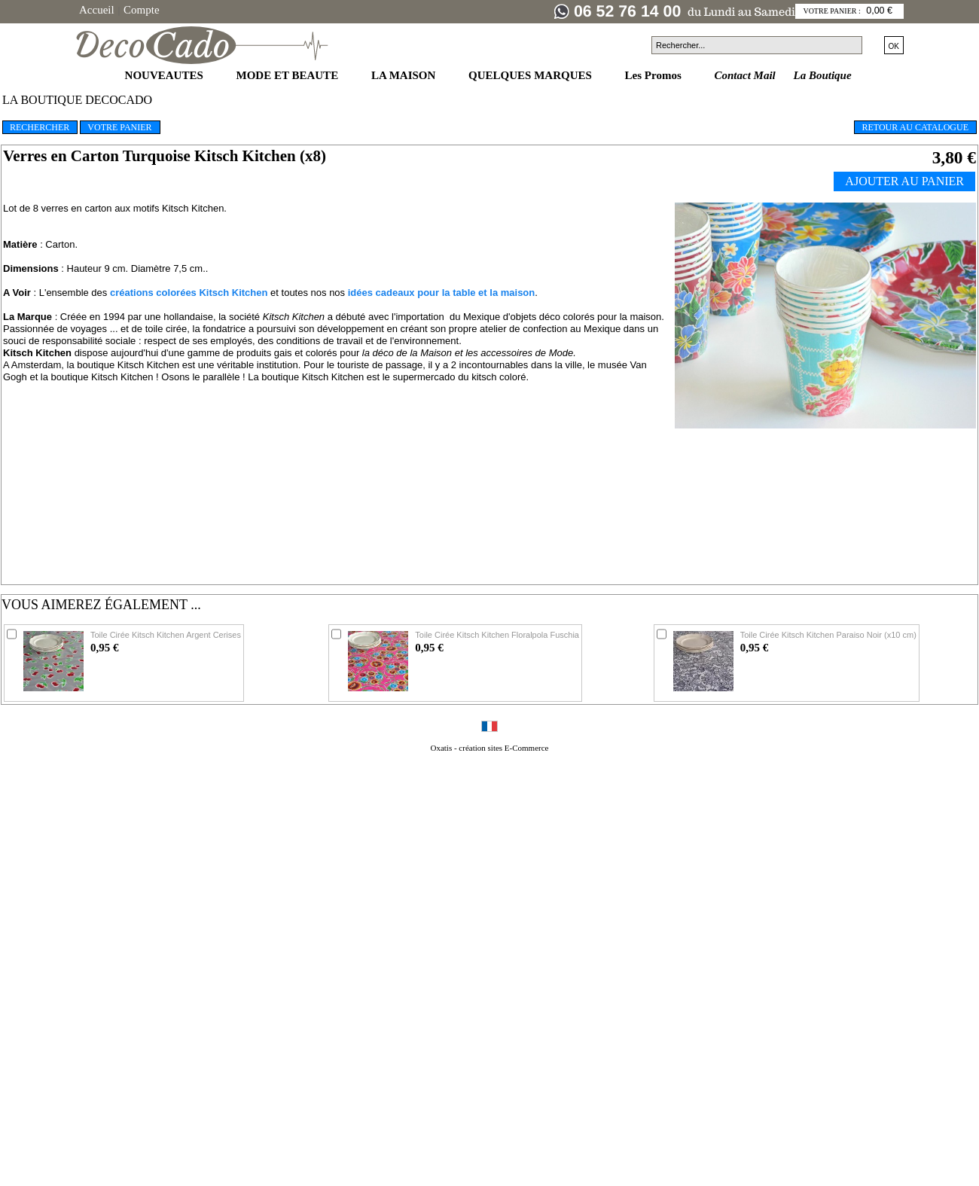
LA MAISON (404, 75)
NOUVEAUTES (165, 75)
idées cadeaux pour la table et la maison (441, 292)
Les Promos (655, 75)
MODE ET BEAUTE (288, 75)
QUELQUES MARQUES (531, 75)
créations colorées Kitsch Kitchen (189, 292)
